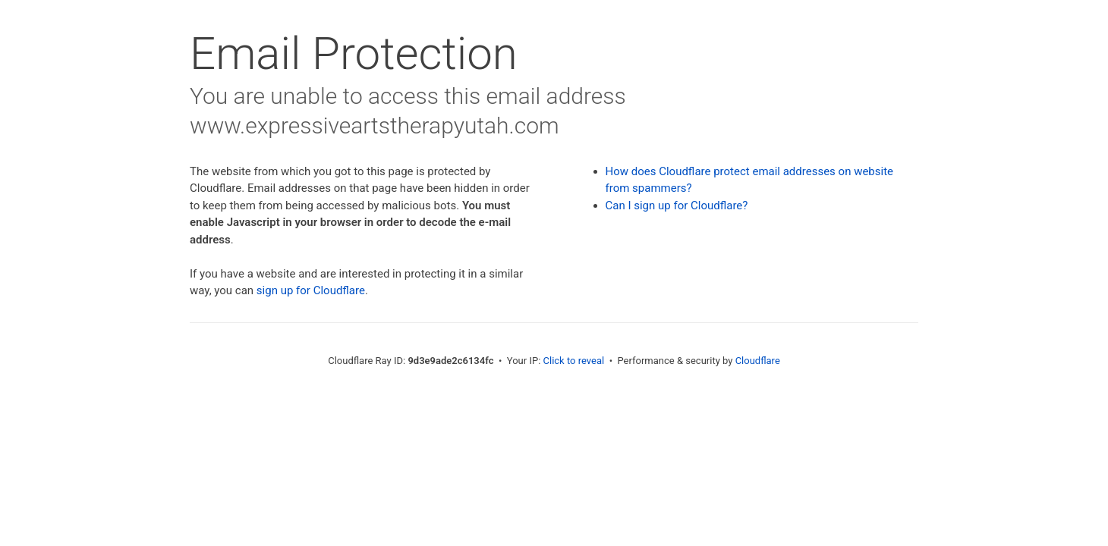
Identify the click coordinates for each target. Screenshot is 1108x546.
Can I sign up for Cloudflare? (677, 205)
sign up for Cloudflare (311, 290)
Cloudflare (757, 360)
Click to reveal (574, 360)
